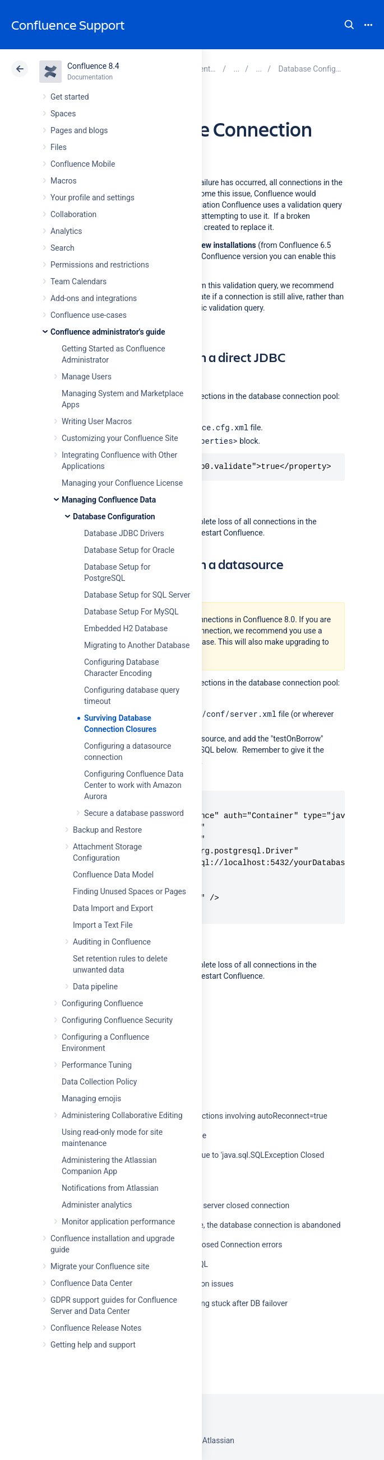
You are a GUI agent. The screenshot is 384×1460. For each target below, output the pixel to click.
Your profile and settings (92, 197)
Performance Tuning (97, 1064)
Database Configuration (114, 516)
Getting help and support (93, 1344)
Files (58, 147)
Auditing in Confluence (112, 941)
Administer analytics (97, 1204)
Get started (69, 96)
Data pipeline (95, 986)
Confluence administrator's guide (107, 331)
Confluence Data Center (91, 1283)
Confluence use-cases (88, 315)
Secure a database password (134, 813)
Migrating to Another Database (136, 645)
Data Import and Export (113, 908)
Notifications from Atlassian (110, 1188)
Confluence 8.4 (93, 66)
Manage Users (87, 376)
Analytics (66, 231)
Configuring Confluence (102, 1003)
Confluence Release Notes (95, 1327)
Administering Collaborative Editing (122, 1115)
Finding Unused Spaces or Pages (129, 891)
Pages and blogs (79, 130)
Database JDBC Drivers (124, 533)
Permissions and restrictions (99, 264)
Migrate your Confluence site (99, 1266)
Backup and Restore (107, 829)
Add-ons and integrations (93, 298)
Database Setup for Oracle (129, 550)
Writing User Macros (97, 421)
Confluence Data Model (113, 874)
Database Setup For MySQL (131, 611)
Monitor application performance (118, 1221)
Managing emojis (91, 1098)
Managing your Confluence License (122, 482)
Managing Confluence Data (109, 499)
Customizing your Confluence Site (120, 438)
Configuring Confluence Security (117, 1020)
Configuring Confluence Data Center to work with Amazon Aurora (133, 785)
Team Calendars (78, 281)
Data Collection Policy (99, 1081)
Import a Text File (103, 925)
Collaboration (73, 214)
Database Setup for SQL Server (137, 594)
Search (349, 25)
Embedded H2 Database (126, 628)
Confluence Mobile (82, 163)
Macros (63, 180)
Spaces (63, 113)
